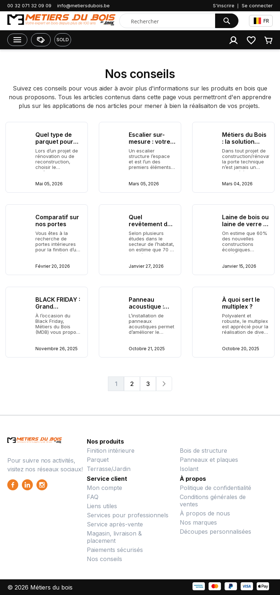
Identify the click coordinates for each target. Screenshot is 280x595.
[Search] (226, 20)
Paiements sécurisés (115, 549)
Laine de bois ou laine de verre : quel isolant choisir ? (245, 227)
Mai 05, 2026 (49, 183)
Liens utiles (102, 506)
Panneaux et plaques (209, 459)
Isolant (189, 468)
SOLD (63, 39)
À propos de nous (205, 513)
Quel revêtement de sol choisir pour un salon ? (151, 227)
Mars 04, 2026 (237, 183)
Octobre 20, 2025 (240, 348)
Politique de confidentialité (215, 487)
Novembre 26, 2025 (56, 348)
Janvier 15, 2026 (239, 266)
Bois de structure (203, 450)
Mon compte (104, 487)
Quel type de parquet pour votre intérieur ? (58, 141)
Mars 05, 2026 (144, 183)
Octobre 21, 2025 (147, 348)
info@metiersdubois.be (83, 5)
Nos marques (198, 522)
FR (261, 20)
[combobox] (169, 21)
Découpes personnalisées (215, 531)
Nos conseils (104, 559)
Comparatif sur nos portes (57, 220)
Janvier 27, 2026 (146, 266)
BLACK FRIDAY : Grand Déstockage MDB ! (57, 310)
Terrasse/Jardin (109, 468)
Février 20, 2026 (52, 266)
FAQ (92, 497)
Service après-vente (115, 524)
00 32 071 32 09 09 (29, 5)
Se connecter (257, 5)
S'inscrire (223, 5)
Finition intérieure (111, 450)
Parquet (98, 459)
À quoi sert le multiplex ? (241, 303)
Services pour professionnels (127, 515)
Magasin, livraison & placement (114, 537)
